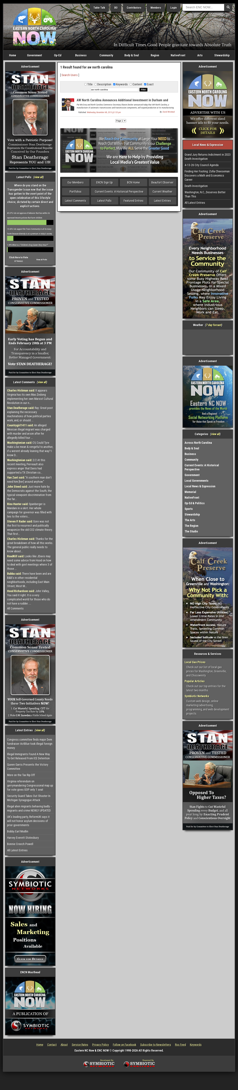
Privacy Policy (100, 1044)
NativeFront (178, 55)
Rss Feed (180, 1044)
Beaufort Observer (162, 182)
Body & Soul (131, 55)
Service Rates (80, 1044)
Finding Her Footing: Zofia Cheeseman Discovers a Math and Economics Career (207, 175)
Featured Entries (133, 200)
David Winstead (169, 112)
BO (116, 7)
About (64, 1044)
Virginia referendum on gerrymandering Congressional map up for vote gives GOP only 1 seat (30, 785)
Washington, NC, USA (208, 342)
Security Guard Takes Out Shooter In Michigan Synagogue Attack (28, 798)
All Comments (15, 608)
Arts (200, 55)
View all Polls (41, 260)
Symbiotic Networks (197, 696)
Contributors (134, 7)
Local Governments (196, 480)
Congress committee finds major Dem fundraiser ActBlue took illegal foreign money (29, 744)
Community (106, 55)
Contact (52, 1044)
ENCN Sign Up (104, 182)
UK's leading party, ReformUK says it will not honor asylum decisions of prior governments (28, 821)
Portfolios (75, 191)
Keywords (196, 1044)
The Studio (191, 531)
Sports (189, 509)
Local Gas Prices (195, 662)
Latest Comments (75, 200)
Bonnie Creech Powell (20, 844)
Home (12, 55)
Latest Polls (104, 200)
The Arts (190, 520)
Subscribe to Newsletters (155, 1044)
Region (155, 55)
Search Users (69, 75)
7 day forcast (213, 325)
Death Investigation (196, 186)
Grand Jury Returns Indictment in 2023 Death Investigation (208, 156)
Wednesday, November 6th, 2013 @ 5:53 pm (104, 112)
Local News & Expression (200, 486)
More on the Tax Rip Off (21, 775)
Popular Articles (195, 681)
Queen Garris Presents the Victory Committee (27, 766)
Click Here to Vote (18, 257)
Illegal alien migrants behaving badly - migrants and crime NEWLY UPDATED (29, 808)
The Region (191, 525)
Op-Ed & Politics (195, 503)
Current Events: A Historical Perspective (119, 191)
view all (38, 177)
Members (156, 7)
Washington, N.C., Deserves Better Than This (205, 194)
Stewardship (222, 55)
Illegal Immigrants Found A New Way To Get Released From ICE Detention (28, 756)
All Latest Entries (17, 850)
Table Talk (99, 7)
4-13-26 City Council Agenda (201, 165)
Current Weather (162, 191)
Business (81, 55)
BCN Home (133, 182)
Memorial (190, 492)
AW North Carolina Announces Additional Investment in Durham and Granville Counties (122, 102)
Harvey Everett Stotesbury (23, 837)
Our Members (75, 182)
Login (173, 7)
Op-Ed (57, 55)
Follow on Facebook (124, 1044)
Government (34, 55)
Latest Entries (162, 200)
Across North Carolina (198, 442)
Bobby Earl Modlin (17, 831)
